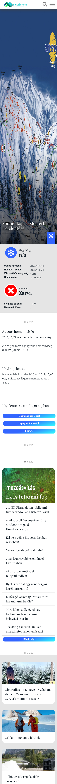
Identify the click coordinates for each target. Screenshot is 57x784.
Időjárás (29, 431)
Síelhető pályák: (13, 303)
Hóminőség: (10, 277)
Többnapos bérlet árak (29, 416)
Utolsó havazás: (13, 265)
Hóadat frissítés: (13, 269)
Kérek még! (29, 639)
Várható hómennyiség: (16, 273)
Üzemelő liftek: (12, 307)
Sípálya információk (29, 423)
